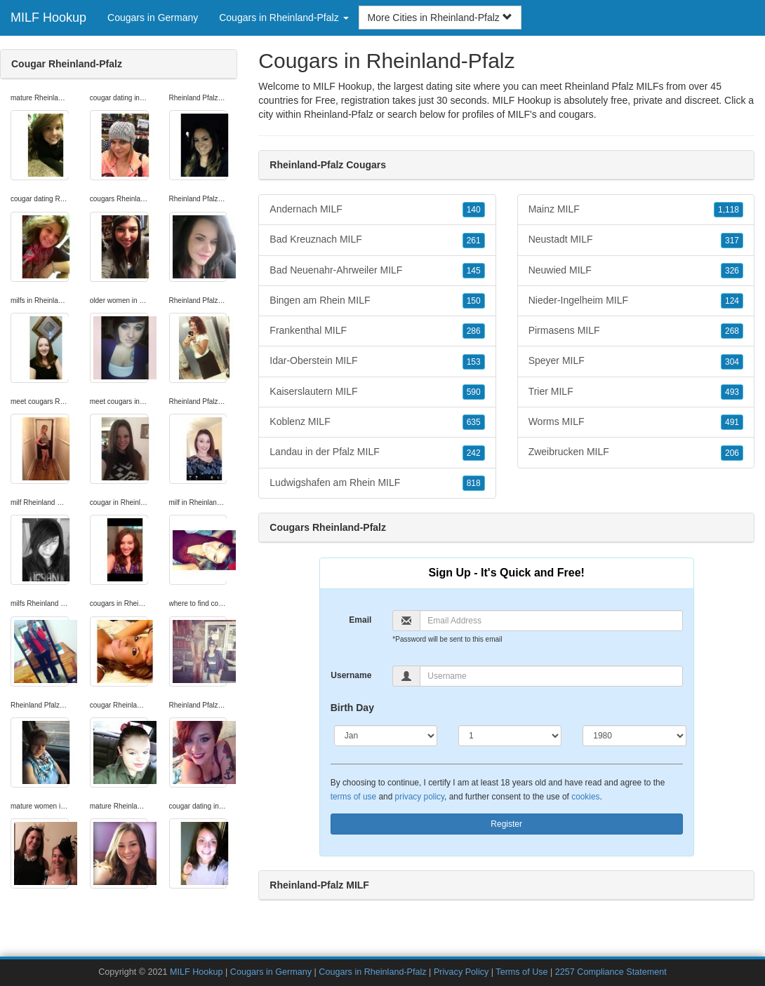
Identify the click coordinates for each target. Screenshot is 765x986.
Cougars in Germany (152, 17)
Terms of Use (521, 972)
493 (732, 392)
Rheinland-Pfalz (338, 114)
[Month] (385, 735)
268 (732, 331)
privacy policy (419, 797)
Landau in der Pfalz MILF (377, 452)
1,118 (728, 210)
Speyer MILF (635, 361)
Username (351, 675)
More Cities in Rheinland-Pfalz (440, 17)
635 (474, 422)
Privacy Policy (461, 972)
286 (474, 331)
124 (732, 301)
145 (474, 271)
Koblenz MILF (377, 422)
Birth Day (352, 707)
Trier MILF (635, 392)
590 (474, 392)
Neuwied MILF (635, 270)
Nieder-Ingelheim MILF (635, 301)
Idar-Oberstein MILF (377, 361)
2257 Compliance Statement (611, 972)
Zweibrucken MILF (635, 452)
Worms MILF (635, 422)
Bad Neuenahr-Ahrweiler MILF (377, 270)
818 (474, 483)
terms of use (353, 797)
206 (732, 453)
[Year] (634, 735)
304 (732, 362)
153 (474, 362)
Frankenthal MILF (377, 331)
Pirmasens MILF (635, 331)
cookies (585, 797)
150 (474, 301)
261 (474, 240)
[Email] (551, 620)
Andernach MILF (377, 209)
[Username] (551, 676)
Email (360, 620)
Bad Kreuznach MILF (377, 240)
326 (732, 271)
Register (506, 824)
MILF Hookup (48, 18)
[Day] (509, 735)
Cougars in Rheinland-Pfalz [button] (283, 17)
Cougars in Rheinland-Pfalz (372, 972)
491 (732, 422)
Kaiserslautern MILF (377, 392)
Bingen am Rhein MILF (377, 301)
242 (474, 453)
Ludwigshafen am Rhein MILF (377, 483)
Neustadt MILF (635, 240)
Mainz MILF (635, 209)
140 (474, 210)
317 (732, 240)
